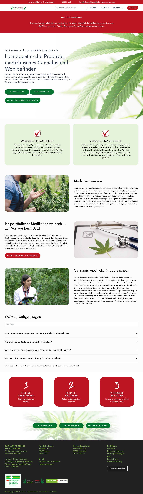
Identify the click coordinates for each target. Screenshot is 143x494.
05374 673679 (78, 454)
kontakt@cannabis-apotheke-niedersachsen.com (97, 2)
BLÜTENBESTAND (17, 92)
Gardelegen (9, 461)
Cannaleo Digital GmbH (28, 492)
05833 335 (66, 2)
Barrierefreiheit (112, 459)
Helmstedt (22, 459)
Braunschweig (17, 464)
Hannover (8, 459)
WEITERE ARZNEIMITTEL (98, 425)
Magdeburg (19, 461)
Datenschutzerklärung (115, 451)
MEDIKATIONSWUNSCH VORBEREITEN (22, 100)
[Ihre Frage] (71, 324)
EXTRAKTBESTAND (41, 92)
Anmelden (132, 8)
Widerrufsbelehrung (114, 461)
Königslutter (14, 466)
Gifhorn (8, 464)
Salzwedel (28, 461)
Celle (7, 466)
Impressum (111, 448)
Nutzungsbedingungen (115, 454)
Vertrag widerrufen (117, 468)
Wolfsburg (27, 464)
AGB (109, 456)
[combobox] (71, 8)
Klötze (15, 459)
